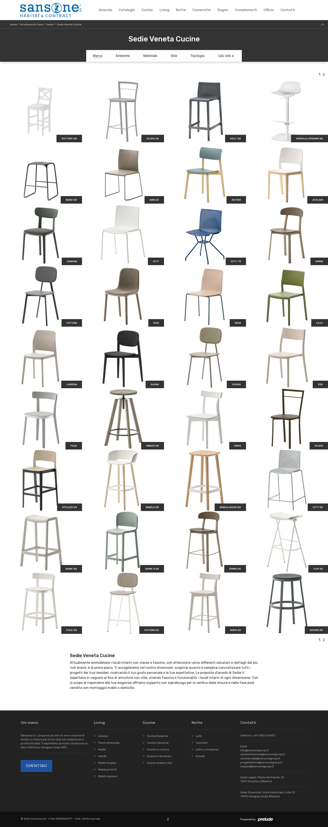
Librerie (103, 736)
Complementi (246, 10)
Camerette (201, 10)
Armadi (200, 756)
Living (164, 10)
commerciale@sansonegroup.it (260, 758)
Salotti (102, 756)
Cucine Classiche (158, 742)
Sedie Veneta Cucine (69, 24)
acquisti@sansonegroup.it (257, 766)
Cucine (147, 10)
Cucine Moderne (157, 736)
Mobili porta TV (107, 769)
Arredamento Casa (31, 24)
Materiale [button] (150, 56)
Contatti (288, 10)
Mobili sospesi (107, 762)
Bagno (223, 10)
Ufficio (269, 10)
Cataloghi (127, 10)
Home (13, 24)
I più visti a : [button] (226, 56)
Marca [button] (97, 56)
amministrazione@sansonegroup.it (262, 754)
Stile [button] (174, 56)
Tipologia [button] (197, 56)
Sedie (49, 24)
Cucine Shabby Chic (159, 762)
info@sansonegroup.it (254, 750)
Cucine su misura (158, 749)
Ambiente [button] (123, 56)
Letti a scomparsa (207, 749)
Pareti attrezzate (109, 742)
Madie (102, 749)
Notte (181, 10)
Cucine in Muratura (159, 756)
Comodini (202, 742)
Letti (199, 736)
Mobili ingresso (107, 776)
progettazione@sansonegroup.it (261, 762)
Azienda (105, 10)
